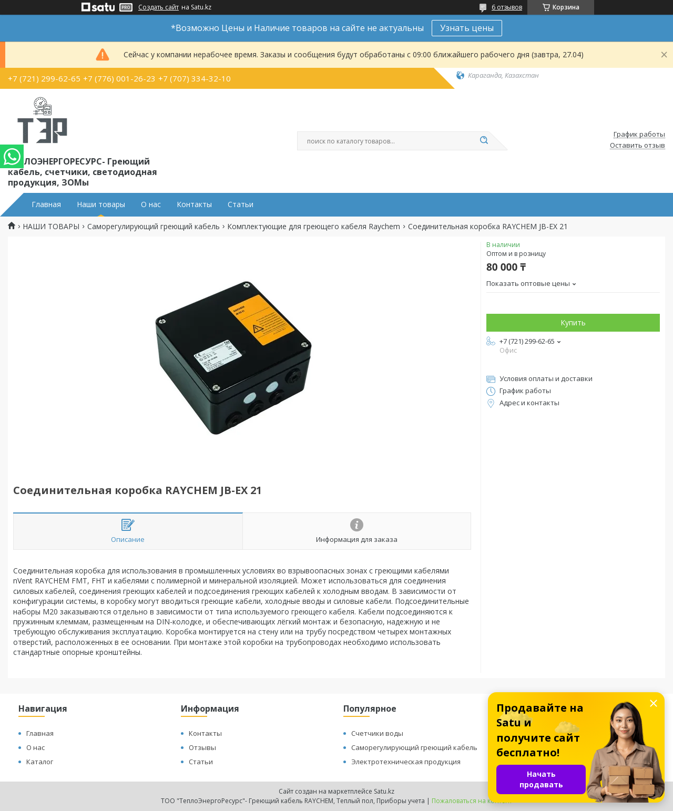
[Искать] (483, 140)
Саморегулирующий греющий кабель (153, 226)
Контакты (194, 204)
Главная (46, 204)
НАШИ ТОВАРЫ (51, 226)
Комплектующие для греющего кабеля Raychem (313, 226)
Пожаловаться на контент (472, 800)
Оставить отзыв (637, 145)
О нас (151, 204)
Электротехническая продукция (406, 761)
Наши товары (101, 204)
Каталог (39, 761)
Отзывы (202, 747)
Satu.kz (384, 791)
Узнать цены (467, 28)
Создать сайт (158, 7)
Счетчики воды (377, 733)
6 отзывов (507, 7)
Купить (573, 322)
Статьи (240, 204)
